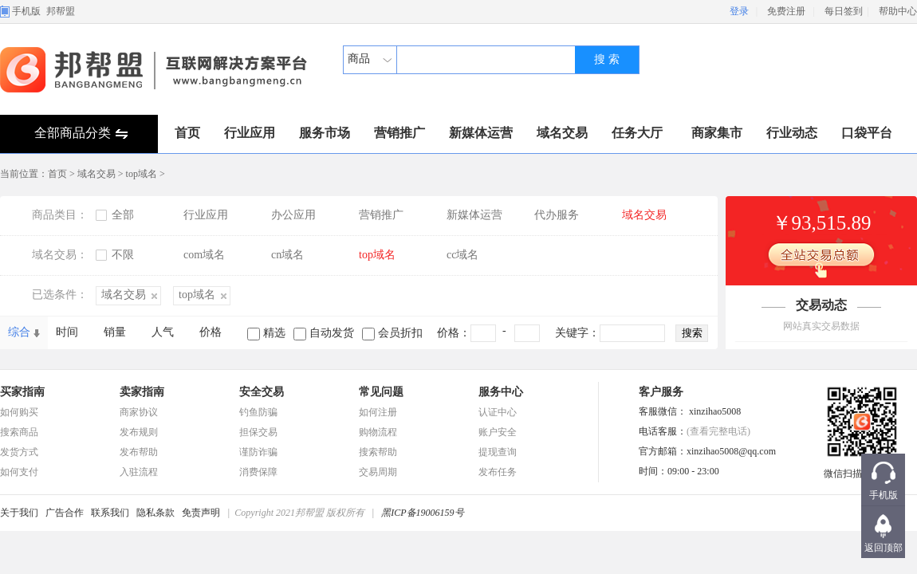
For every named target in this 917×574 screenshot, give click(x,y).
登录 (739, 11)
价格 (210, 332)
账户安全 (497, 432)
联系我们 (110, 512)
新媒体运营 (481, 133)
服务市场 (324, 133)
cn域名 (287, 255)
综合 (19, 332)
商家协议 (139, 412)
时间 (67, 332)
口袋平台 (866, 133)
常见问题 (381, 392)
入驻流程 (139, 472)
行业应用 (249, 133)
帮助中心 (898, 11)
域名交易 (562, 133)
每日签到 (844, 11)
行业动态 (791, 133)
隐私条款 (155, 512)
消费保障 (258, 472)
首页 (187, 133)
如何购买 (19, 412)
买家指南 (22, 392)
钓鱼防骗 (258, 412)
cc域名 (462, 255)
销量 (115, 332)
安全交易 (261, 392)
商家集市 (716, 133)
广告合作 (64, 512)
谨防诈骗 (258, 452)
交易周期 (378, 472)
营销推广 (399, 133)
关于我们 (19, 512)
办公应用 (293, 215)
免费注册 (786, 11)
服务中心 (500, 392)
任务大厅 (637, 133)
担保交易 (258, 432)
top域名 (141, 173)
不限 (123, 255)
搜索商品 (19, 432)
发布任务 (497, 472)
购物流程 (378, 432)
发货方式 (19, 452)
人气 (163, 332)
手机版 (26, 11)
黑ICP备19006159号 (422, 512)
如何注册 (378, 412)
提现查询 (497, 452)
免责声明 (201, 512)
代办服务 (556, 215)
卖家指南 (142, 392)
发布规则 (139, 432)
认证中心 (497, 412)
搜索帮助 (378, 452)
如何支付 (19, 472)
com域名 (204, 255)
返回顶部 (883, 547)
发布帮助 (139, 452)
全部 (123, 215)
